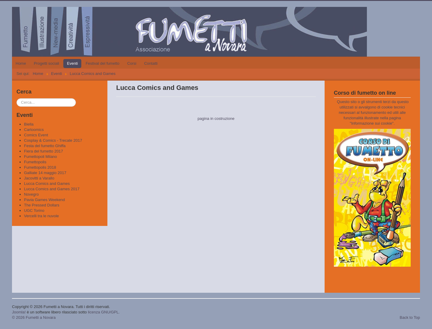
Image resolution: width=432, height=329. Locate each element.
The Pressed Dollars (41, 205)
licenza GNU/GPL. (104, 312)
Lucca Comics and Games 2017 (52, 189)
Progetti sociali (46, 63)
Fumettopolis (35, 162)
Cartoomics (34, 129)
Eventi (72, 63)
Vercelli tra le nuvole (41, 216)
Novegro (31, 194)
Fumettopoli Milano (40, 156)
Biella (29, 124)
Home (21, 63)
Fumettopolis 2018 (40, 167)
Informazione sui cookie (371, 123)
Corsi (131, 63)
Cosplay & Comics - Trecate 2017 (53, 140)
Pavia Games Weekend (44, 199)
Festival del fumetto (102, 63)
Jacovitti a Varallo (39, 178)
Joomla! (19, 312)
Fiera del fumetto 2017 (43, 151)
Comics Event (36, 135)
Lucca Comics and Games (47, 183)
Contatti (151, 63)
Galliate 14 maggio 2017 (45, 172)
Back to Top (410, 317)
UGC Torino (34, 210)
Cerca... (16, 98)
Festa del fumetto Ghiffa (45, 146)
